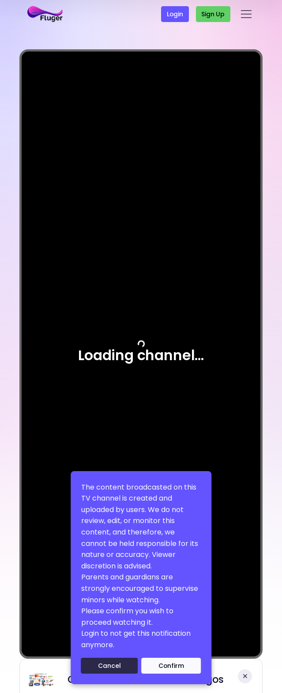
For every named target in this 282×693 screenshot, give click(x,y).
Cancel (109, 665)
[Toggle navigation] (246, 14)
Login (175, 14)
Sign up (213, 14)
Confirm (171, 665)
